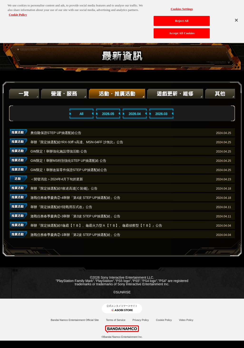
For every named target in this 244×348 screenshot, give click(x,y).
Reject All (181, 18)
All (81, 114)
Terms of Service (115, 320)
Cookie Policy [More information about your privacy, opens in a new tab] (18, 11)
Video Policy (186, 320)
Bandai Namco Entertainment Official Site (75, 320)
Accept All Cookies (182, 30)
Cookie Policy (164, 320)
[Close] (236, 17)
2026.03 (161, 114)
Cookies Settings (182, 6)
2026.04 (135, 114)
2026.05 (108, 114)
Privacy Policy (140, 320)
